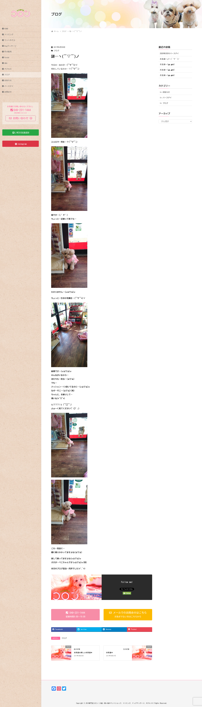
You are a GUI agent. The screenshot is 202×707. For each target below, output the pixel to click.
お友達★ (109, 652)
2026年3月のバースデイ (169, 53)
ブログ (7, 75)
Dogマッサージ (10, 46)
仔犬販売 (8, 52)
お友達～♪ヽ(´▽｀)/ (169, 59)
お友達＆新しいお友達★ (83, 652)
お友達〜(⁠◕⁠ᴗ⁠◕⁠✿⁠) (167, 64)
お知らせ (8, 80)
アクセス (8, 69)
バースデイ (8, 86)
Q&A (5, 63)
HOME (6, 29)
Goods (6, 57)
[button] (75, 614)
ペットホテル (9, 40)
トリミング (8, 34)
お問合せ (8, 92)
